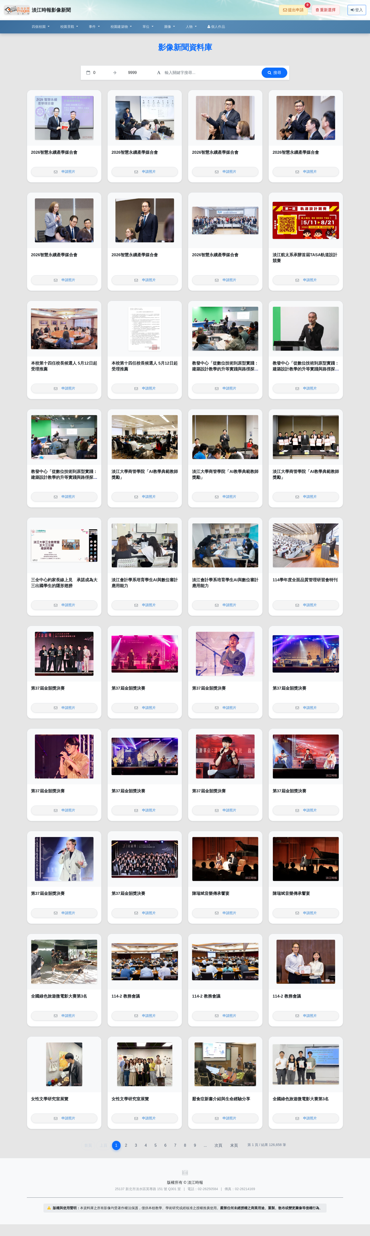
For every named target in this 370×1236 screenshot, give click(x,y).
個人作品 (216, 27)
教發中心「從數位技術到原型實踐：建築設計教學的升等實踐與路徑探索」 (225, 369)
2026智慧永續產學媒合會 (54, 152)
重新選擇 (326, 10)
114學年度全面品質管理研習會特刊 (305, 580)
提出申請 (295, 8)
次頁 (218, 1145)
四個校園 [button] (39, 27)
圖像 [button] (168, 27)
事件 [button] (93, 27)
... (205, 1145)
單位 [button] (147, 27)
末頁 (234, 1145)
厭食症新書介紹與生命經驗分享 (221, 1099)
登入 (357, 10)
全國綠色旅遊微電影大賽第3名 (59, 996)
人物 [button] (190, 27)
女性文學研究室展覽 (49, 1099)
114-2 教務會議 (126, 996)
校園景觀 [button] (67, 27)
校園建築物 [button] (120, 27)
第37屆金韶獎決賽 (48, 688)
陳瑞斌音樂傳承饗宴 (210, 893)
